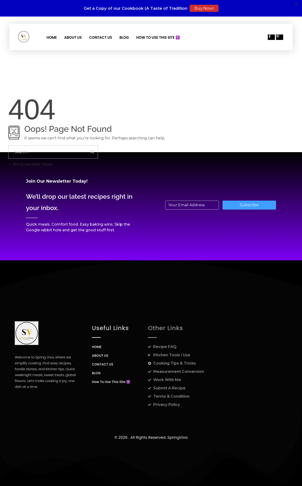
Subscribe (249, 205)
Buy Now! (204, 8)
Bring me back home (30, 164)
